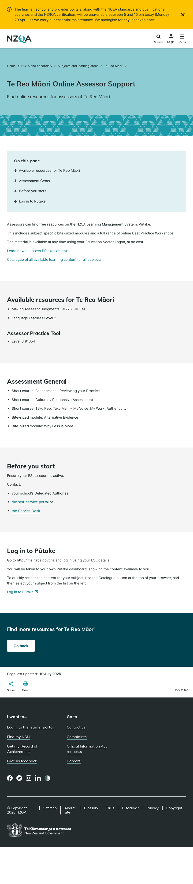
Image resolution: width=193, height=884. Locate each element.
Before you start (30, 191)
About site (69, 810)
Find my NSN (18, 736)
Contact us (76, 727)
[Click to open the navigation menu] (182, 40)
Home (12, 66)
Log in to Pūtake (30, 201)
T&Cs (110, 808)
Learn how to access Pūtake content (37, 251)
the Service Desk (26, 511)
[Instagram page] (29, 778)
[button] (11, 687)
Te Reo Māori (113, 66)
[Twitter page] (19, 778)
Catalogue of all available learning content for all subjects (54, 259)
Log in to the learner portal (30, 727)
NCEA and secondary (36, 66)
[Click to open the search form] (158, 39)
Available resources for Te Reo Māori (47, 170)
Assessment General (33, 181)
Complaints (77, 736)
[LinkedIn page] (38, 778)
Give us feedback (22, 761)
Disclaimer (130, 808)
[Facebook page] (10, 778)
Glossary (91, 808)
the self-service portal (30, 502)
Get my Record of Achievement (22, 749)
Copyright (174, 808)
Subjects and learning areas (78, 66)
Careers (74, 761)
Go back (21, 645)
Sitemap (50, 808)
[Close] (183, 15)
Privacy (153, 808)
